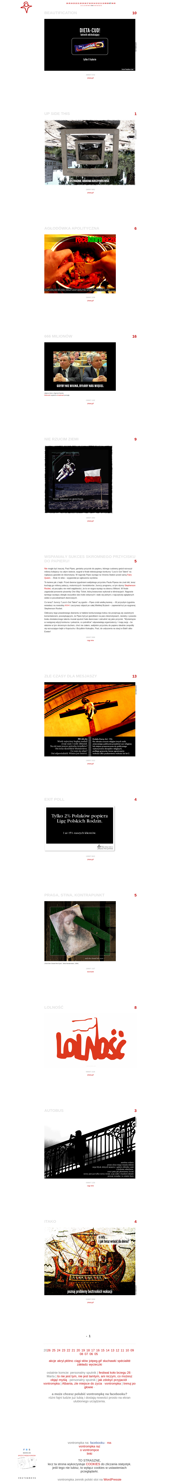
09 (105, 3)
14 (94, 3)
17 (87, 3)
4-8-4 (67, 605)
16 (90, 3)
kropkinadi (60, 395)
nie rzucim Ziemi (61, 439)
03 (97, 5)
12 (99, 3)
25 (69, 3)
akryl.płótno (65, 1361)
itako (50, 1221)
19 (83, 3)
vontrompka (51, 1383)
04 (95, 5)
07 (110, 3)
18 (85, 3)
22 (76, 3)
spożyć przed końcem (26, 1455)
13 (96, 3)
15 (92, 3)
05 (114, 3)
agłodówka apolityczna (71, 228)
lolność (53, 1007)
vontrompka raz (89, 1446)
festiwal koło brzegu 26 (115, 1372)
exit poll (54, 799)
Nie (45, 569)
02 (99, 5)
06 (112, 3)
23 (74, 3)
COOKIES (93, 1464)
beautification (60, 13)
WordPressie (112, 1479)
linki (89, 1453)
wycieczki (95, 1364)
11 (101, 3)
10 (103, 3)
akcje (52, 1361)
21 (78, 3)
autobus (54, 1110)
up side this (57, 113)
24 (72, 3)
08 (108, 3)
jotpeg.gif (90, 78)
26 (67, 3)
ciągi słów (90, 640)
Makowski (47, 395)
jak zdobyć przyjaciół (112, 1380)
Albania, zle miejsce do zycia (82, 1383)
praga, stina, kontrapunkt (74, 895)
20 (81, 3)
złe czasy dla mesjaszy (70, 676)
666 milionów (58, 336)
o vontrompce (89, 1450)
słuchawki (90, 972)
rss (109, 1442)
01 (101, 5)
